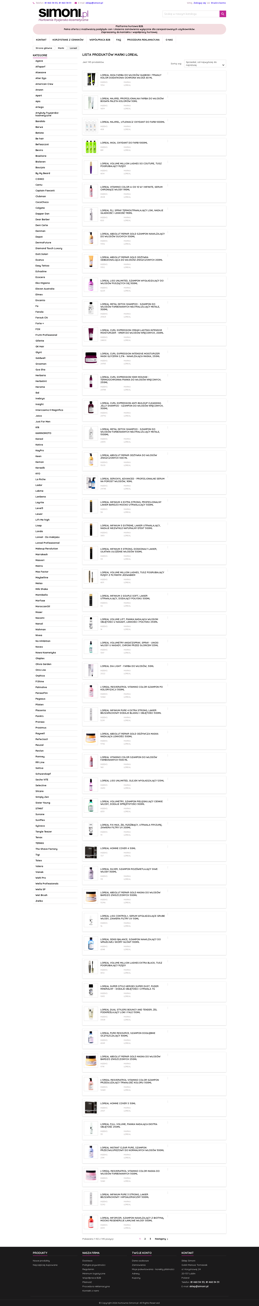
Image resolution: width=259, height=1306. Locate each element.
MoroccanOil (43, 606)
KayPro (40, 450)
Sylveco (40, 825)
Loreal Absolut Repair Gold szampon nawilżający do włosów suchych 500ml (132, 235)
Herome (40, 386)
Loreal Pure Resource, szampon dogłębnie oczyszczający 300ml (127, 1034)
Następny (162, 1238)
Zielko (39, 900)
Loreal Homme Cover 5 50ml (118, 1103)
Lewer (39, 513)
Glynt (39, 352)
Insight (40, 404)
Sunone (40, 814)
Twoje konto (142, 1253)
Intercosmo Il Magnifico (49, 410)
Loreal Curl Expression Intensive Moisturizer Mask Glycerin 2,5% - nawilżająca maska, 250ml (130, 355)
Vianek (39, 872)
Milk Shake (42, 589)
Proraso (40, 721)
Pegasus (40, 698)
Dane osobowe (140, 1260)
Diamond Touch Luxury (49, 248)
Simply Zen (42, 796)
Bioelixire (41, 155)
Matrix (39, 565)
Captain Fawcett (45, 190)
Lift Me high (43, 519)
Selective (41, 785)
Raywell (40, 733)
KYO (38, 473)
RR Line (40, 762)
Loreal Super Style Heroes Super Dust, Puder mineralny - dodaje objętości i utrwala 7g (129, 987)
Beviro (39, 150)
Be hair (40, 138)
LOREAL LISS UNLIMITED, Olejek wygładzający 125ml (132, 780)
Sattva (39, 768)
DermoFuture (43, 242)
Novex (39, 646)
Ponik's (39, 716)
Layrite (40, 502)
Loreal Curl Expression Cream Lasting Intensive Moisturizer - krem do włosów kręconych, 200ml (132, 331)
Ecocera (40, 277)
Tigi (38, 854)
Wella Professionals (47, 883)
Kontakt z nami (90, 1290)
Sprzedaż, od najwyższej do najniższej (205, 64)
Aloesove (41, 72)
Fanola (39, 311)
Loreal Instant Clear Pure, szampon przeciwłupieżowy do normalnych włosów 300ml (132, 1149)
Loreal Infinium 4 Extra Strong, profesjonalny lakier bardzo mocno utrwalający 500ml (130, 503)
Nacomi (40, 617)
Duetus (40, 259)
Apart (39, 95)
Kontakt (41, 39)
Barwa (39, 127)
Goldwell (40, 358)
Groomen (41, 363)
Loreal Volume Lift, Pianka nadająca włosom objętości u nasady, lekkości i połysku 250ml (129, 620)
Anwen (39, 89)
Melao (39, 583)
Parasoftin (42, 693)
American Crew (44, 84)
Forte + (40, 323)
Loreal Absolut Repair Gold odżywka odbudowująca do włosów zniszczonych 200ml (131, 258)
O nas (169, 39)
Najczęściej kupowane (45, 1264)
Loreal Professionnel (48, 542)
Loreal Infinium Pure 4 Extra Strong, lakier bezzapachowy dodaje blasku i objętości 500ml (130, 711)
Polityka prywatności (93, 1264)
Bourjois (40, 167)
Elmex (39, 294)
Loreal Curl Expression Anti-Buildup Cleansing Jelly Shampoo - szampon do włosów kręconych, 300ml (131, 406)
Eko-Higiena (43, 282)
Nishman (41, 629)
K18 (37, 427)
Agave (39, 60)
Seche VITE (42, 779)
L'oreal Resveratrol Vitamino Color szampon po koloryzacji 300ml (131, 688)
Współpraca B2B (100, 39)
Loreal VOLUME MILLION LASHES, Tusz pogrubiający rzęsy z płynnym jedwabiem (132, 574)
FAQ (118, 39)
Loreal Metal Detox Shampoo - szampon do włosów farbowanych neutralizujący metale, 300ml (130, 307)
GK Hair (40, 346)
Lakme (39, 490)
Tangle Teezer (44, 831)
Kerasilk (40, 467)
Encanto (40, 300)
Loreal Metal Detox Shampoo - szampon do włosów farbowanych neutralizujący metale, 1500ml (130, 432)
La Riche (41, 479)
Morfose (40, 600)
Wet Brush (41, 895)
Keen (38, 456)
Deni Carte (42, 225)
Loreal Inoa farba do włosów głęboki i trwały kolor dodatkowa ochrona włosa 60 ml (130, 76)
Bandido (40, 121)
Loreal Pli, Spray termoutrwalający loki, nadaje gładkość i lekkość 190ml (131, 212)
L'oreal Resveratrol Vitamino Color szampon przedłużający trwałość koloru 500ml (129, 1081)
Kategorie (40, 55)
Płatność (87, 1282)
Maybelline (42, 577)
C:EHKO (40, 179)
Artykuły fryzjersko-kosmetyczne (47, 114)
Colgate (40, 207)
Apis (38, 101)
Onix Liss (41, 669)
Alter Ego (41, 78)
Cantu (39, 184)
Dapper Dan (42, 213)
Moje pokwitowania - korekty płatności (153, 1269)
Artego (40, 107)
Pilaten (40, 704)
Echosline (41, 271)
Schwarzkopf (43, 773)
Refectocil (42, 739)
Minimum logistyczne (93, 1273)
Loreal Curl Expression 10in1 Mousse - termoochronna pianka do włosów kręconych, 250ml (130, 380)
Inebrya (40, 398)
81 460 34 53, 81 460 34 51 (58, 2)
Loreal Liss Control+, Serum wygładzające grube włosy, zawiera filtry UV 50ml (132, 917)
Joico (39, 415)
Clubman (41, 196)
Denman (40, 231)
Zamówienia (139, 1264)
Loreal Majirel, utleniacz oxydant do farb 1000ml (132, 121)
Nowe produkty (41, 1260)
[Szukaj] (194, 14)
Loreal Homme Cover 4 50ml (118, 848)
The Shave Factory (46, 848)
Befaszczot (42, 144)
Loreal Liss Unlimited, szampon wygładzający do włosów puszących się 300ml (132, 282)
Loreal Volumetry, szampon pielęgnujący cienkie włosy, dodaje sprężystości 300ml (131, 803)
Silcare (40, 791)
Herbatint (41, 381)
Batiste (40, 132)
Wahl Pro (41, 877)
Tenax (39, 837)
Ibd (37, 392)
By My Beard (43, 173)
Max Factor (42, 571)
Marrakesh (42, 554)
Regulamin (88, 1269)
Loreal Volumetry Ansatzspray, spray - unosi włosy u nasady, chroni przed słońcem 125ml (129, 644)
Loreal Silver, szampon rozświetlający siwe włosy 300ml (129, 870)
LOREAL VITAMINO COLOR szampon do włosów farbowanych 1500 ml (128, 758)
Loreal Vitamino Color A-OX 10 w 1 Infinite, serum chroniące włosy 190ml (131, 188)
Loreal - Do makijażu (48, 537)
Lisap (39, 525)
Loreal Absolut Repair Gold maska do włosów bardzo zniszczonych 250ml (130, 1058)
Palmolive (41, 687)
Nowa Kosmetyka (46, 652)
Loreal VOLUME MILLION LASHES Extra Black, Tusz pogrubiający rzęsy (131, 964)
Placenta (41, 710)
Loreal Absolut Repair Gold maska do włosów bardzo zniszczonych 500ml (130, 894)
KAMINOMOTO (43, 433)
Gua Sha (40, 369)
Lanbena (41, 496)
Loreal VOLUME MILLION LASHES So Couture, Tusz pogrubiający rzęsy (131, 165)
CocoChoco (42, 202)
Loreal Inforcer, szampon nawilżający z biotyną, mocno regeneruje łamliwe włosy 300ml (132, 1219)
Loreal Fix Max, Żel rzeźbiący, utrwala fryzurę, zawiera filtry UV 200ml (131, 826)
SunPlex (40, 820)
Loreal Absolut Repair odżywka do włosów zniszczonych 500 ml (128, 456)
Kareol (39, 438)
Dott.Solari (42, 254)
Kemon (40, 462)
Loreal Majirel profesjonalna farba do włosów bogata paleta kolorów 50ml (132, 100)
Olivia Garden (43, 664)
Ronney (40, 756)
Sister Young (43, 802)
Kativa (39, 444)
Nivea (39, 635)
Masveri (40, 560)
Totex (39, 860)
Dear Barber (43, 219)
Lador (39, 485)
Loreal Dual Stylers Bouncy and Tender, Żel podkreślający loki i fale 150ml (128, 1011)
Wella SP (40, 889)
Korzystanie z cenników (68, 39)
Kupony (136, 1277)
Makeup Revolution (47, 548)
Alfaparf (40, 66)
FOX (38, 329)
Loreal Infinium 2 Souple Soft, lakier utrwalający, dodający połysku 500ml (125, 597)
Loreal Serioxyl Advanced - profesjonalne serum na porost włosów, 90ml (132, 480)
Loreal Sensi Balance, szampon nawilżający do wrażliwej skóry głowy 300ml (130, 940)
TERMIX (40, 843)
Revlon (40, 750)
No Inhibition (43, 641)
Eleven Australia (45, 288)
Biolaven (41, 161)
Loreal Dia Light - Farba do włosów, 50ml (127, 666)
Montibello (42, 594)
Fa (37, 306)
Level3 (39, 508)
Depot (39, 236)
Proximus (41, 727)
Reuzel (40, 745)
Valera (39, 866)
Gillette (40, 340)
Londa (39, 531)
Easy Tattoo (42, 265)
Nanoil (39, 623)
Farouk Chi (42, 317)
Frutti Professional (46, 334)
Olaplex (40, 658)
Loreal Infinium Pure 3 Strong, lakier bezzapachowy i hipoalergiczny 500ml (124, 1196)
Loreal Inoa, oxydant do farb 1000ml (124, 142)
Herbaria (41, 375)
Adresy (136, 1273)
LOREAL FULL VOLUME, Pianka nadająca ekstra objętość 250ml (128, 1125)
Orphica (40, 675)
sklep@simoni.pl (94, 2)
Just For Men (43, 421)
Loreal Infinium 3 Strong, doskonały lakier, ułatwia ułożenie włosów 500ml (128, 550)
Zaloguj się (200, 2)
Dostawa (87, 1260)
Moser (39, 612)
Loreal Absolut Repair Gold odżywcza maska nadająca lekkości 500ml (129, 735)
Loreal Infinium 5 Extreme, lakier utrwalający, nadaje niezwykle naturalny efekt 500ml (130, 527)
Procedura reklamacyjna (143, 39)
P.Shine (40, 681)
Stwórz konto (218, 2)
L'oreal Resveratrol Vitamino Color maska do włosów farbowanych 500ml (130, 1172)
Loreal (127, 85)
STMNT (39, 808)
